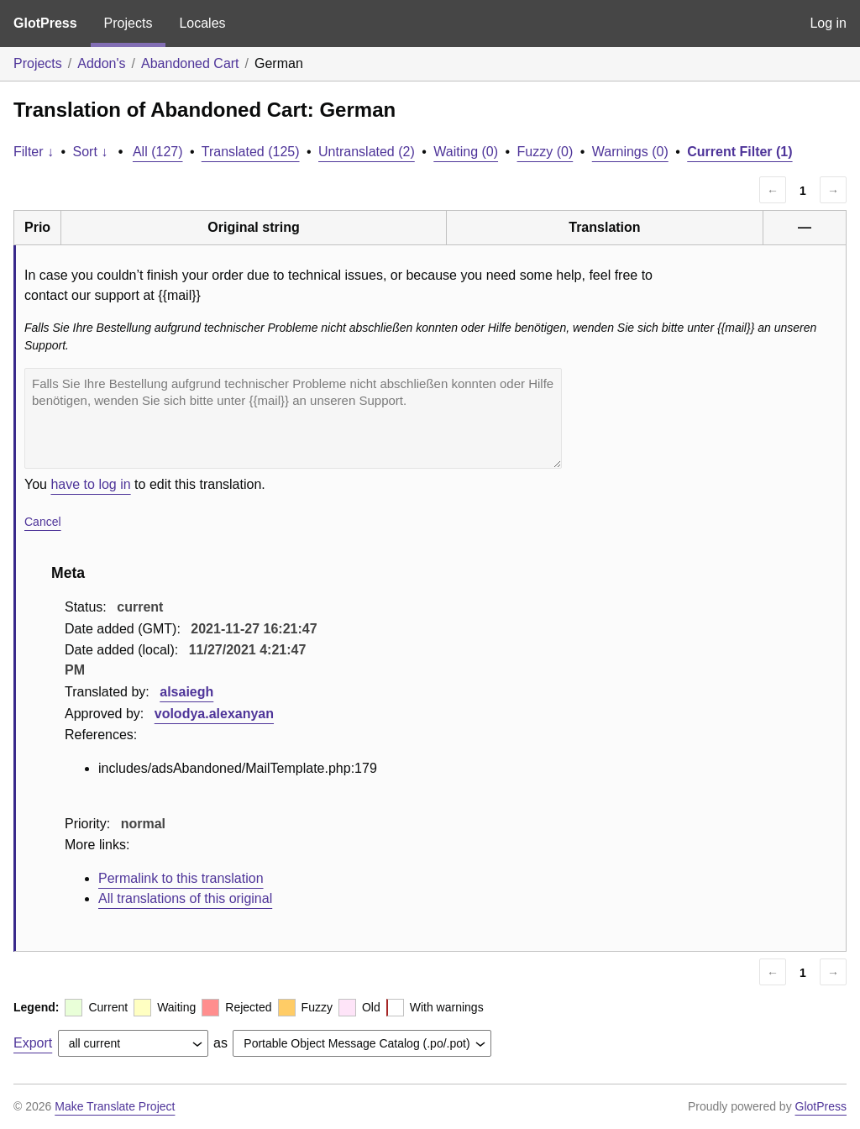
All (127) (158, 151)
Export (32, 1043)
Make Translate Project (115, 1106)
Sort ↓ (90, 151)
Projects (128, 23)
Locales (202, 23)
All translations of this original (185, 898)
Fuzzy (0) (545, 151)
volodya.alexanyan (214, 713)
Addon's (101, 63)
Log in (828, 23)
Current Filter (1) (739, 151)
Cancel (42, 521)
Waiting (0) (465, 151)
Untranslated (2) (366, 151)
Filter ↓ (33, 151)
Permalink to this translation (181, 878)
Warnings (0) (630, 151)
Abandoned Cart (190, 63)
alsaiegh (186, 692)
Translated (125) (251, 151)
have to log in (90, 484)
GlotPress (45, 23)
